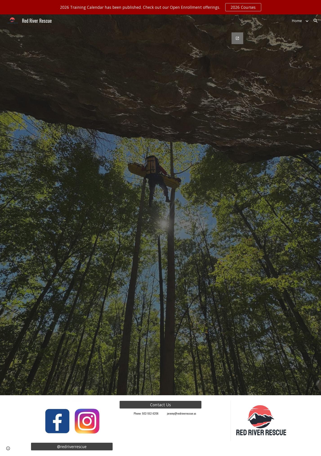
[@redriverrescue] (72, 446)
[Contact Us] (160, 404)
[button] (315, 20)
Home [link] (297, 20)
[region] (160, 7)
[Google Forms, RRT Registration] (171, 211)
